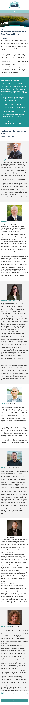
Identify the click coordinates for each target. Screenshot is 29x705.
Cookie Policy (14, 702)
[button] (27, 693)
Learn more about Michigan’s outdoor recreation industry (14, 74)
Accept (14, 700)
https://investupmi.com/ (20, 52)
